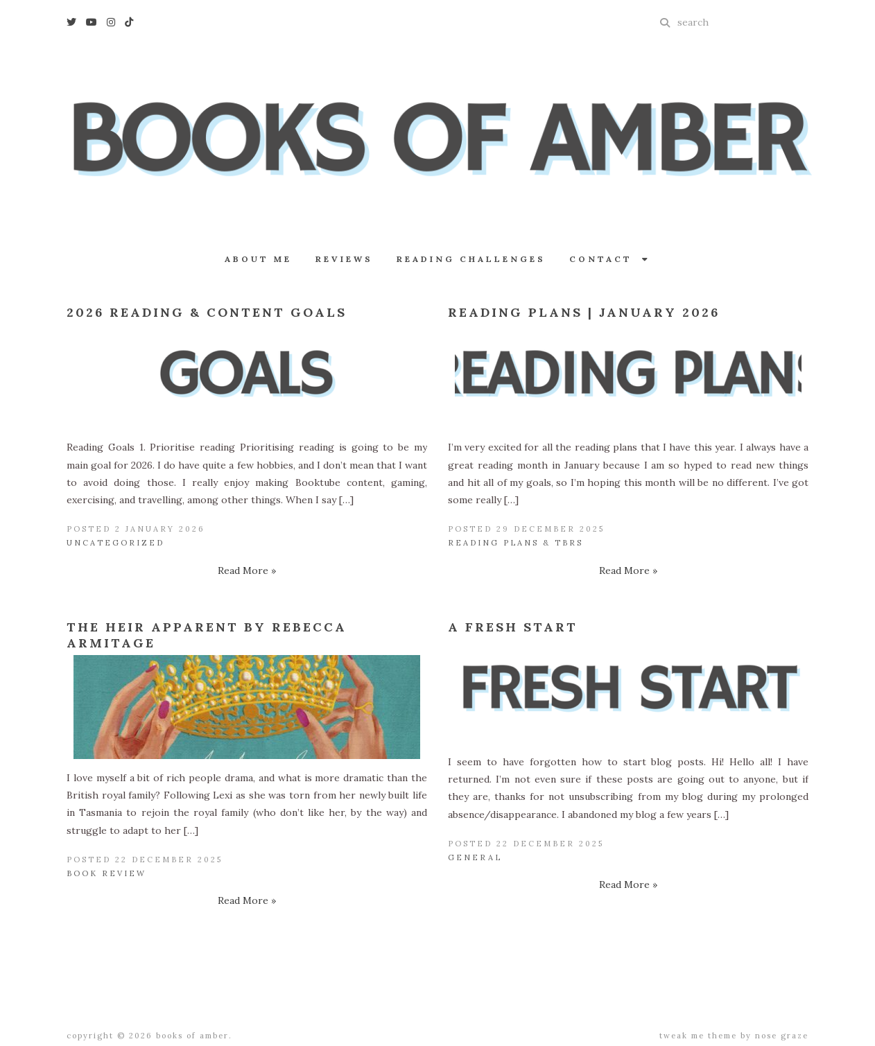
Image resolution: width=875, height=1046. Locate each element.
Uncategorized (115, 543)
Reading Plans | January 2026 (584, 312)
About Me (258, 259)
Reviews (344, 259)
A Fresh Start (513, 627)
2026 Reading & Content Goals (207, 312)
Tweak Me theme (698, 1035)
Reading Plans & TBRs (515, 543)
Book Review (106, 873)
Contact (609, 259)
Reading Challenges (471, 259)
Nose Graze (781, 1035)
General (475, 857)
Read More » (247, 570)
